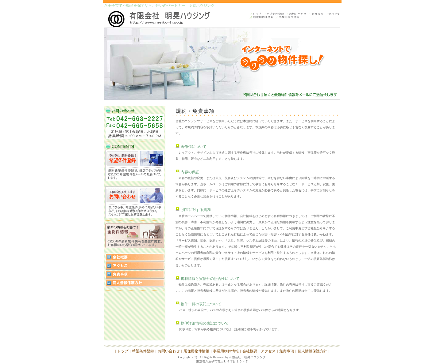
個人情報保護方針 (312, 351)
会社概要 (249, 351)
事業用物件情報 (226, 351)
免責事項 (286, 351)
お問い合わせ (169, 351)
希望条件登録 (143, 351)
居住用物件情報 (196, 351)
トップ (122, 351)
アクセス (268, 351)
